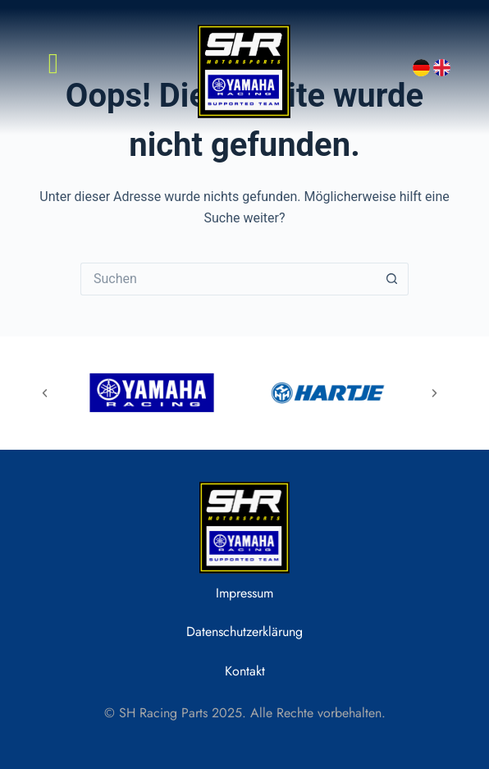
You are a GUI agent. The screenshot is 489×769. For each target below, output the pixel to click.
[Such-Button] (392, 279)
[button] (44, 392)
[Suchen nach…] (228, 279)
